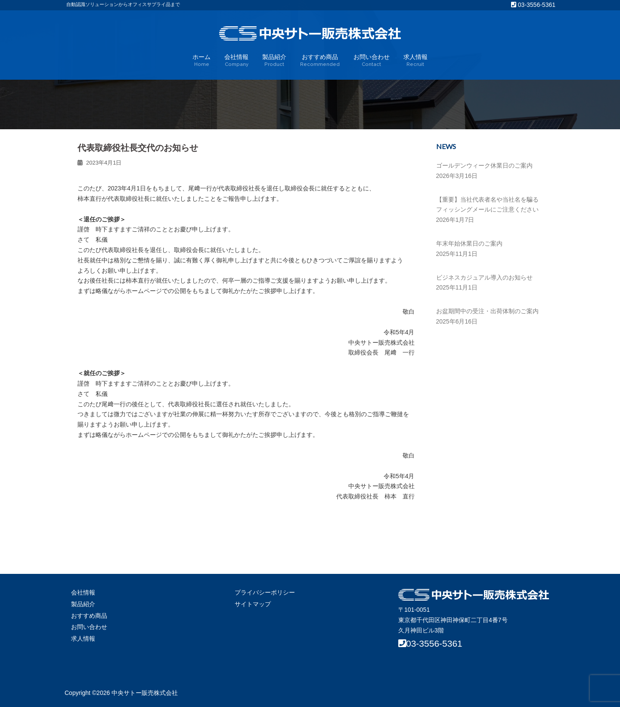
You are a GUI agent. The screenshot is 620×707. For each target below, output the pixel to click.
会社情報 (236, 60)
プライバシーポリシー (265, 592)
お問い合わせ (371, 60)
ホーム (201, 60)
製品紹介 (274, 60)
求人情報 (415, 60)
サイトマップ (253, 604)
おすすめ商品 (320, 60)
